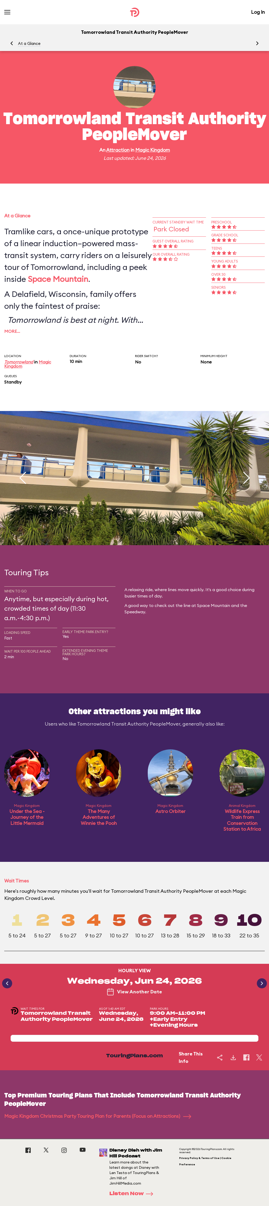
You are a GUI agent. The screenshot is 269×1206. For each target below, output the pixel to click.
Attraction (117, 150)
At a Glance (29, 43)
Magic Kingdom (152, 150)
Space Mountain (58, 279)
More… (12, 331)
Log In (258, 12)
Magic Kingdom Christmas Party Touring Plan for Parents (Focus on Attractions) (97, 1116)
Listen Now (132, 1193)
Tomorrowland (18, 361)
